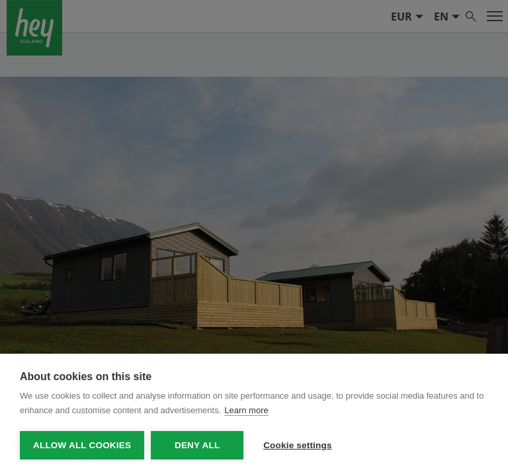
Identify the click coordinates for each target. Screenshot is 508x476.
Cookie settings (297, 445)
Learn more (246, 410)
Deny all (197, 445)
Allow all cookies (82, 445)
